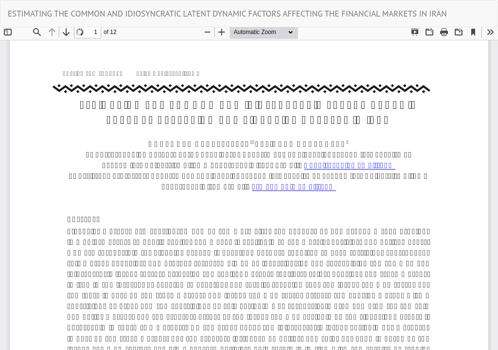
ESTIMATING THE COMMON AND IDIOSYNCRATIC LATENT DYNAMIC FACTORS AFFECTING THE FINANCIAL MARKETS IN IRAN (227, 13)
